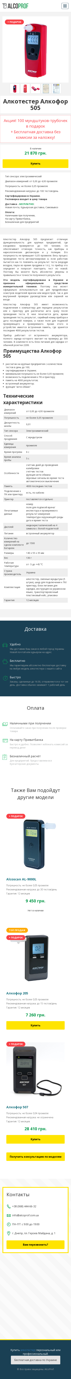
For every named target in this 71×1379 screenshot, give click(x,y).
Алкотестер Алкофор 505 (20, 239)
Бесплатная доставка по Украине (35, 1360)
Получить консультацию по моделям (35, 1156)
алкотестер (27, 1350)
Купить (35, 163)
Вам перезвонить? (35, 1244)
